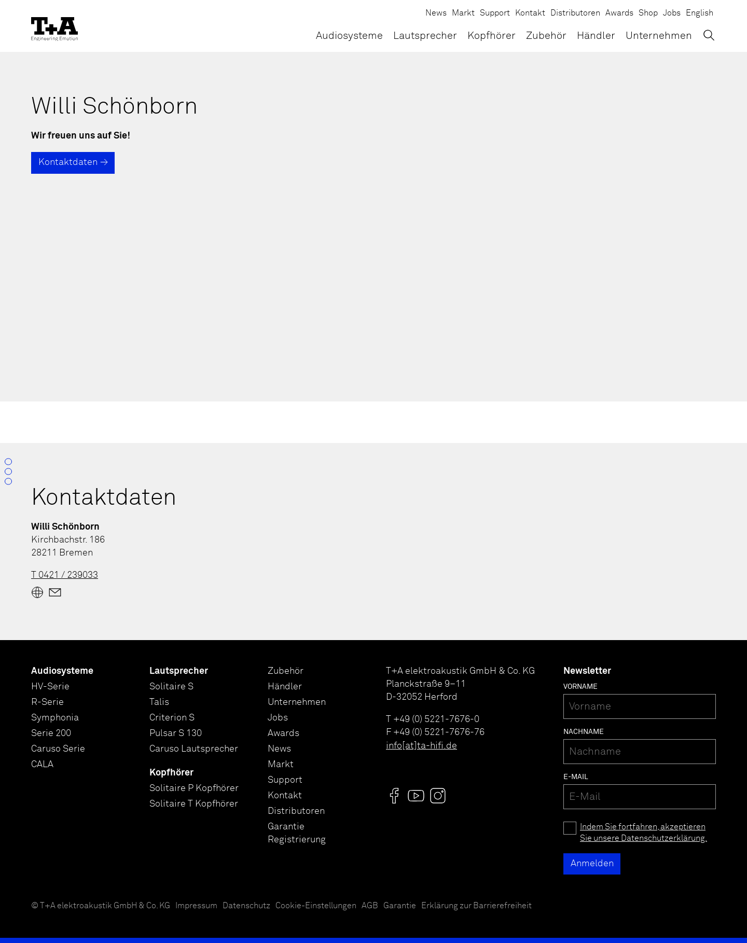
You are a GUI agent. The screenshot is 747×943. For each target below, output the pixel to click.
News (436, 13)
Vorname (580, 686)
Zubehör (546, 36)
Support (495, 13)
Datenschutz (246, 906)
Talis (159, 702)
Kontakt (530, 13)
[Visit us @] (394, 795)
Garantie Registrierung (297, 833)
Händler (596, 36)
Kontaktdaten (68, 162)
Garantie (399, 906)
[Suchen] (709, 35)
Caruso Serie (58, 749)
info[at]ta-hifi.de (421, 746)
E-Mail (575, 777)
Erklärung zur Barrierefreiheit (476, 906)
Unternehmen (659, 36)
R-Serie (47, 702)
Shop (648, 13)
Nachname (583, 732)
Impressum (196, 906)
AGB (370, 906)
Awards (619, 13)
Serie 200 (51, 733)
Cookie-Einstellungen (315, 906)
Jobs (672, 13)
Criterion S (172, 718)
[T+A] (54, 26)
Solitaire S (171, 686)
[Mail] (55, 592)
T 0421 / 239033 (64, 575)
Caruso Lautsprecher (193, 749)
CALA (42, 764)
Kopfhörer (491, 36)
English (699, 13)
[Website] (37, 592)
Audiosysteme (349, 36)
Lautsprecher (425, 36)
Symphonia (55, 718)
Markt (463, 13)
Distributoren (575, 13)
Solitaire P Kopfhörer (194, 788)
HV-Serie (50, 686)
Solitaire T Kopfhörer (193, 804)
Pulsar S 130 (175, 733)
